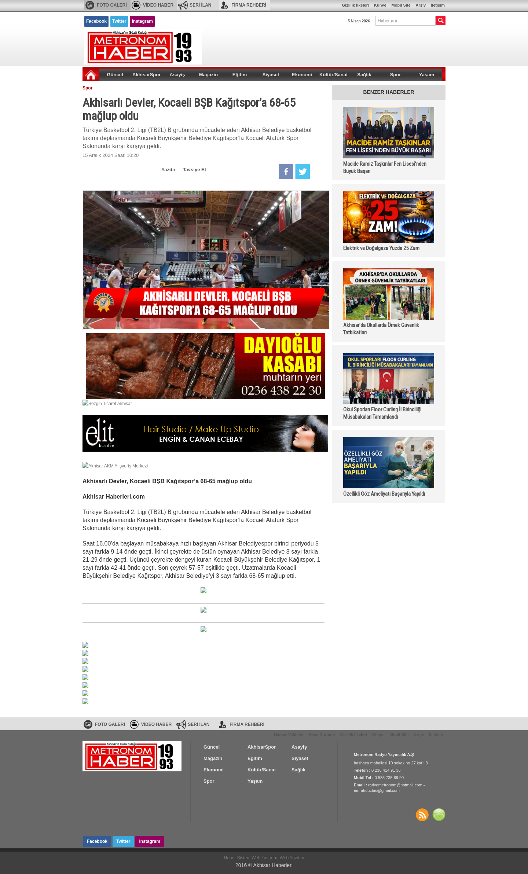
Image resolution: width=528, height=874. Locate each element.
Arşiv (421, 5)
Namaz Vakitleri (289, 734)
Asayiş (177, 74)
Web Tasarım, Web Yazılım (278, 857)
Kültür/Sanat (333, 74)
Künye (380, 5)
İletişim (438, 5)
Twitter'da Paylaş (302, 171)
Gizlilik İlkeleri (355, 5)
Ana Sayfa (90, 75)
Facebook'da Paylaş (286, 171)
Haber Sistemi (238, 857)
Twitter (119, 21)
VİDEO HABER (158, 5)
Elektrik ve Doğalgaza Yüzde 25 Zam (381, 248)
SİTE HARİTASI (438, 814)
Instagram (142, 21)
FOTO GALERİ (112, 5)
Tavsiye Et (194, 169)
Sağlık (364, 74)
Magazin (208, 74)
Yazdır (168, 169)
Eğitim (239, 74)
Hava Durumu (322, 734)
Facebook (96, 21)
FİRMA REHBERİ (248, 5)
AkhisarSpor (146, 74)
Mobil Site (401, 5)
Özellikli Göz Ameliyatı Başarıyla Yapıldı (384, 494)
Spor (395, 74)
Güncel (115, 74)
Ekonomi (302, 74)
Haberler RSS (422, 814)
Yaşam (426, 74)
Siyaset (271, 74)
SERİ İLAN (200, 5)
